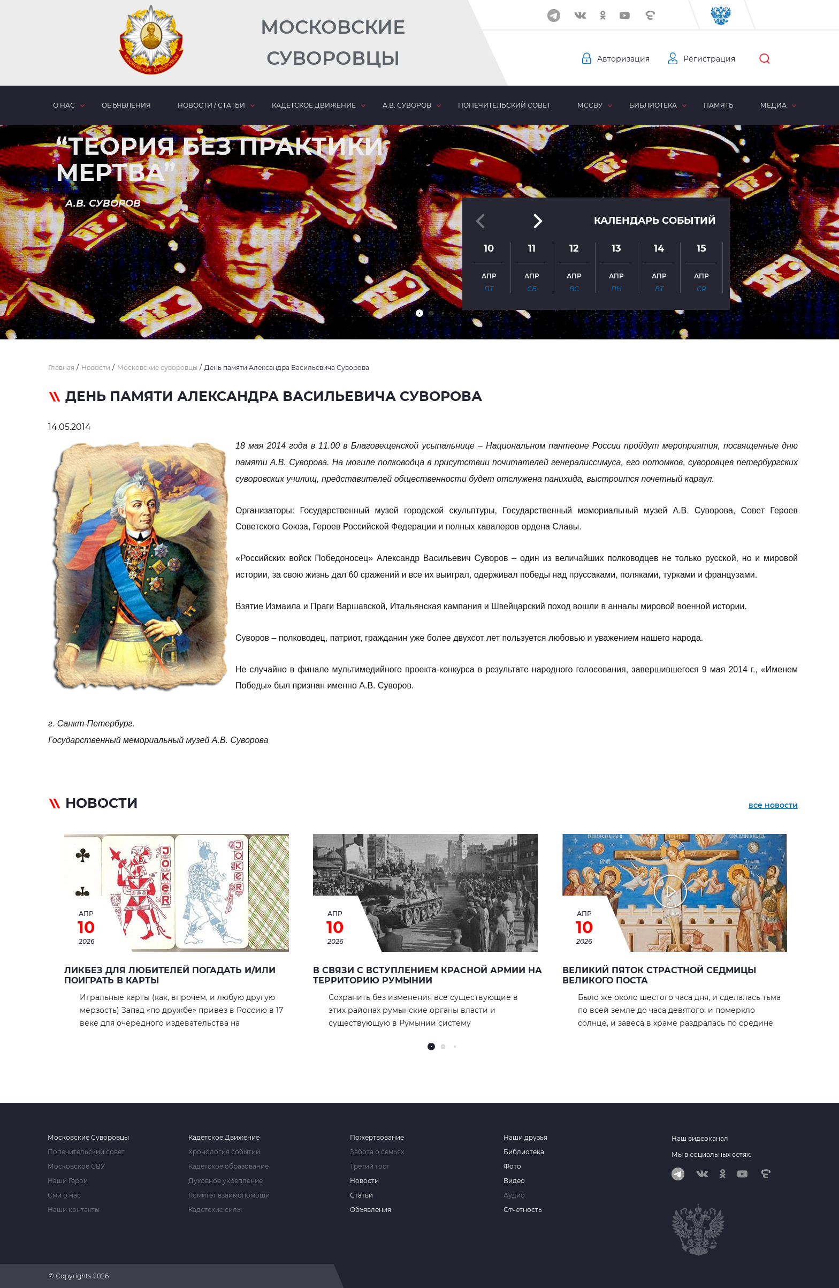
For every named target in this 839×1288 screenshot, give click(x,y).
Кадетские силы (215, 1210)
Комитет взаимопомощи (229, 1195)
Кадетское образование (228, 1166)
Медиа (773, 105)
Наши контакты (74, 1210)
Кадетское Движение (224, 1137)
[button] (419, 313)
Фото (512, 1166)
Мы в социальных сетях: (711, 1154)
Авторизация (623, 59)
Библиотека (653, 105)
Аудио (514, 1195)
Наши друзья (525, 1137)
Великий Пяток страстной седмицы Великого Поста (659, 975)
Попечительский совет (504, 105)
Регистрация (709, 59)
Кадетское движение (314, 105)
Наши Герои (68, 1181)
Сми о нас (64, 1195)
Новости (364, 1181)
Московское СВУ (76, 1166)
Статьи (361, 1195)
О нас (64, 105)
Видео (514, 1181)
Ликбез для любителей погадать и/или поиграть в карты (170, 975)
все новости (773, 805)
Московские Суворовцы (333, 43)
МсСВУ (589, 105)
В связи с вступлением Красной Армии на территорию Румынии (427, 975)
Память (719, 105)
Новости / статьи (211, 105)
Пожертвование (377, 1137)
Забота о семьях (377, 1152)
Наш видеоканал (700, 1138)
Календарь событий (655, 220)
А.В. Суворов (407, 105)
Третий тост (370, 1166)
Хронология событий (224, 1152)
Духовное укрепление (225, 1181)
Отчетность (523, 1210)
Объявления (126, 105)
